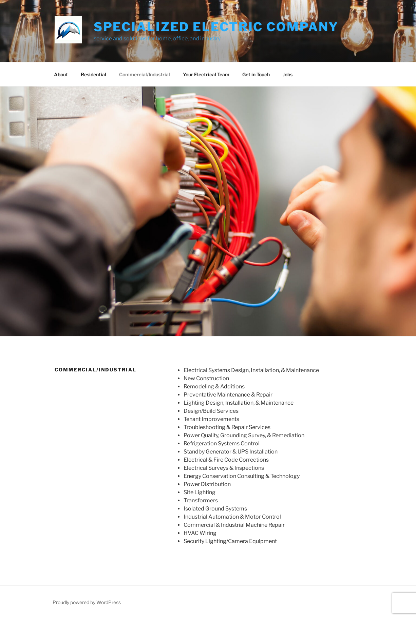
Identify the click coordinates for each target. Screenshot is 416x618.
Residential (93, 74)
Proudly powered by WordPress (87, 602)
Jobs (287, 74)
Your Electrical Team (206, 74)
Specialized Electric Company (216, 26)
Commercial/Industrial (144, 74)
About (61, 74)
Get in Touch (256, 74)
